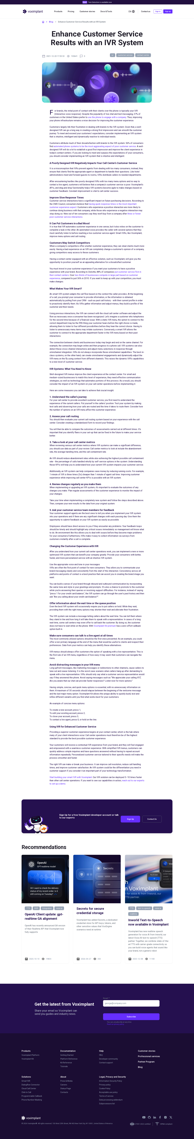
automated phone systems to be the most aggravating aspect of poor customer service (95, 146)
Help (101, 1051)
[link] (144, 1117)
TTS (28, 908)
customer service (125, 55)
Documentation (68, 1051)
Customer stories (87, 11)
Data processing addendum (111, 1100)
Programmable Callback (32, 1096)
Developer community (108, 1059)
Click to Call (26, 1092)
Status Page (65, 1088)
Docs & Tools (106, 11)
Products (58, 11)
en (132, 11)
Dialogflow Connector (31, 1085)
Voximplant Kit (28, 1059)
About (63, 1077)
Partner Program (146, 1061)
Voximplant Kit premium (105, 626)
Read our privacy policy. (115, 1024)
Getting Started (66, 1055)
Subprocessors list (107, 1103)
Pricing (71, 11)
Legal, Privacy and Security (112, 1077)
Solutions (26, 1077)
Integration (47, 908)
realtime (133, 914)
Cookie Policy (104, 1088)
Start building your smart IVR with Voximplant (71, 777)
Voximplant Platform (30, 1055)
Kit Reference (66, 1063)
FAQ (101, 1055)
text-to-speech (144, 908)
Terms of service (106, 1096)
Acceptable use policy (108, 1092)
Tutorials (64, 1066)
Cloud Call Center (29, 1088)
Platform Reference (68, 1059)
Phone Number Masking (32, 1100)
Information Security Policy (110, 1081)
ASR (36, 908)
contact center (143, 55)
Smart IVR (26, 1081)
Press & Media (66, 1081)
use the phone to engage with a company (107, 117)
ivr (113, 55)
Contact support (106, 1063)
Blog (51, 22)
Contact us (145, 11)
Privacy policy (105, 1085)
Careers (63, 1085)
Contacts (64, 1092)
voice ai (59, 908)
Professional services (149, 1056)
